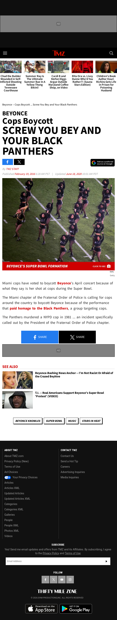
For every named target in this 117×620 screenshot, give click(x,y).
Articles (9, 482)
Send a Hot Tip (69, 461)
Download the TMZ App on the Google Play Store (76, 609)
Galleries (9, 514)
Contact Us (67, 456)
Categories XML (13, 509)
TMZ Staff (12, 169)
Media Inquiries (70, 477)
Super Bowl (54, 421)
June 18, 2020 (74, 174)
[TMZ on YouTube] (62, 579)
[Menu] (5, 53)
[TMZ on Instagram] (70, 579)
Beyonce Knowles (27, 421)
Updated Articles (14, 493)
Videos (8, 536)
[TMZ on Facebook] (45, 579)
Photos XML (11, 530)
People (8, 520)
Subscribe (106, 561)
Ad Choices (11, 472)
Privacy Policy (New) (16, 461)
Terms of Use (12, 466)
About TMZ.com (14, 456)
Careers (65, 466)
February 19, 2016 (25, 174)
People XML (11, 525)
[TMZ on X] (53, 579)
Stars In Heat (91, 421)
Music (72, 421)
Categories (10, 504)
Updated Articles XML (17, 498)
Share (40, 337)
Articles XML (12, 488)
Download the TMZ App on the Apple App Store (41, 609)
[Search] (111, 53)
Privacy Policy (51, 553)
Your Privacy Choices (21, 477)
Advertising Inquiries (73, 472)
